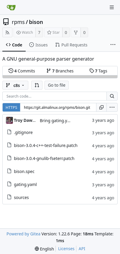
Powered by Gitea (23, 234)
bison (36, 22)
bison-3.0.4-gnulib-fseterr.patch (44, 158)
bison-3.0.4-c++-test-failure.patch (46, 145)
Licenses (66, 248)
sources (21, 197)
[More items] (113, 44)
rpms (18, 22)
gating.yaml (25, 184)
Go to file (56, 85)
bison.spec (24, 171)
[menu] (112, 107)
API (82, 248)
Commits (22, 71)
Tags (98, 71)
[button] (36, 85)
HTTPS (11, 107)
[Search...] (112, 96)
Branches (59, 71)
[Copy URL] (101, 107)
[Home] (11, 7)
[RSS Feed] (7, 32)
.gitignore (23, 132)
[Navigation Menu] (111, 7)
